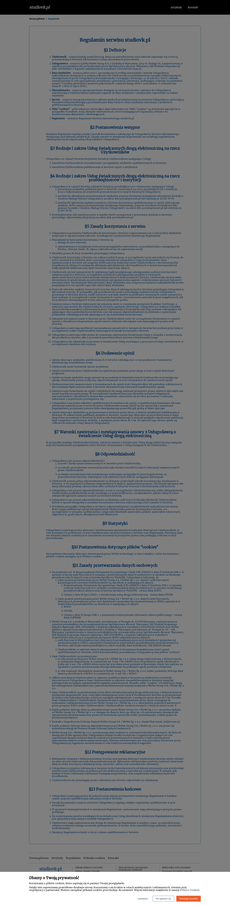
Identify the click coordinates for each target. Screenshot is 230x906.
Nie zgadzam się (163, 898)
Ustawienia (143, 898)
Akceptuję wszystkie (188, 898)
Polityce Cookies (189, 890)
